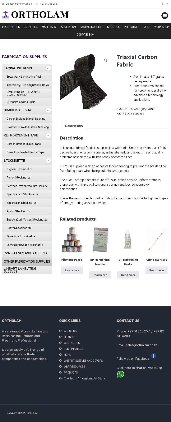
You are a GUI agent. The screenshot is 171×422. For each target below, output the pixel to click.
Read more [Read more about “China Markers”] (156, 270)
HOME (67, 356)
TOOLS (146, 27)
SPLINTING (113, 27)
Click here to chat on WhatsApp (139, 369)
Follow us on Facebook (133, 360)
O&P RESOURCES (74, 367)
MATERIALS (49, 27)
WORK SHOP (161, 27)
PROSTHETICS (11, 27)
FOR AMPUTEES (73, 350)
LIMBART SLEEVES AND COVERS (83, 362)
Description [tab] (74, 126)
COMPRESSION (86, 34)
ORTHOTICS (31, 27)
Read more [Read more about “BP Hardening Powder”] (100, 275)
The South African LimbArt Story (84, 379)
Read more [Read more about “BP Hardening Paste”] (128, 275)
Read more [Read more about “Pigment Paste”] (72, 270)
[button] (105, 60)
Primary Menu (164, 16)
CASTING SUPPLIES (91, 27)
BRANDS (69, 338)
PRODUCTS (71, 373)
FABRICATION (68, 27)
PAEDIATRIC (131, 27)
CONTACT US (72, 344)
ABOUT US (70, 332)
